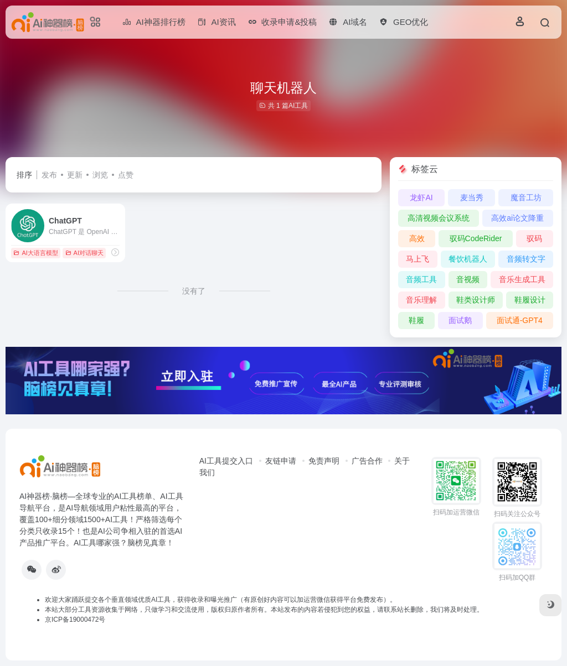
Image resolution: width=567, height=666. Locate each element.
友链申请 (280, 460)
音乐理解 (421, 299)
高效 (417, 238)
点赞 (125, 174)
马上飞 (417, 258)
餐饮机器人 (468, 258)
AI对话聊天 (84, 252)
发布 (49, 174)
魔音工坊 (526, 197)
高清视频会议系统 (439, 218)
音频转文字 (526, 258)
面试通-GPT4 (520, 320)
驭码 (534, 238)
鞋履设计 (529, 299)
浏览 (100, 174)
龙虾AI (421, 197)
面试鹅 (460, 320)
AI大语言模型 (35, 252)
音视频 (468, 279)
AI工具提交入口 (226, 460)
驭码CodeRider (476, 238)
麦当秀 (471, 197)
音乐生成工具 (522, 279)
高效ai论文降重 (517, 218)
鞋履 (416, 320)
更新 (75, 174)
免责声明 (323, 460)
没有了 (193, 291)
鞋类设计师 (475, 299)
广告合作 (367, 460)
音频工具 (421, 279)
